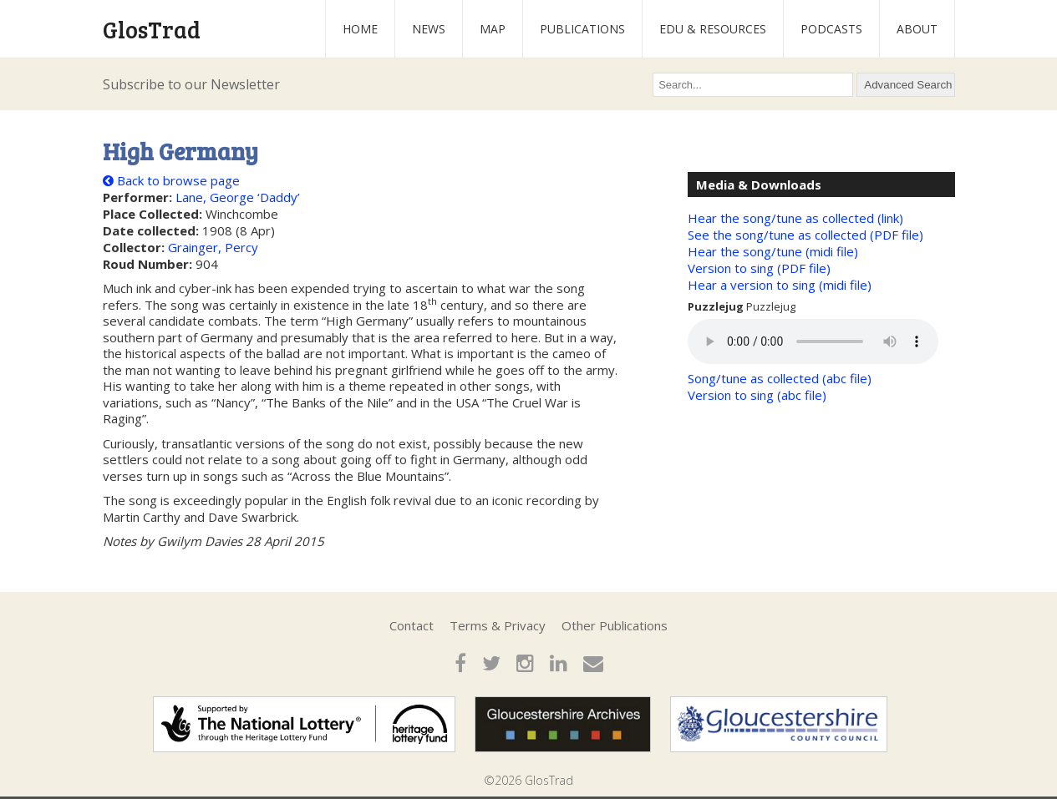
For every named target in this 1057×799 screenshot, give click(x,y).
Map (493, 29)
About (917, 29)
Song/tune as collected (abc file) (780, 378)
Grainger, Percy (213, 247)
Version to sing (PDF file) (759, 268)
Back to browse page (171, 180)
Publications (582, 29)
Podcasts (831, 29)
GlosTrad (152, 29)
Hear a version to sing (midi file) (780, 284)
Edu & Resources (712, 29)
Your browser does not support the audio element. (813, 341)
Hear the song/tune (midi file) (773, 251)
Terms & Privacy (498, 625)
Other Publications (615, 625)
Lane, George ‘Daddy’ (237, 197)
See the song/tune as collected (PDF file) (805, 234)
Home (360, 29)
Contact (411, 625)
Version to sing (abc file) (757, 395)
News (428, 29)
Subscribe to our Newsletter (191, 84)
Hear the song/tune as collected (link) (795, 218)
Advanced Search (908, 84)
